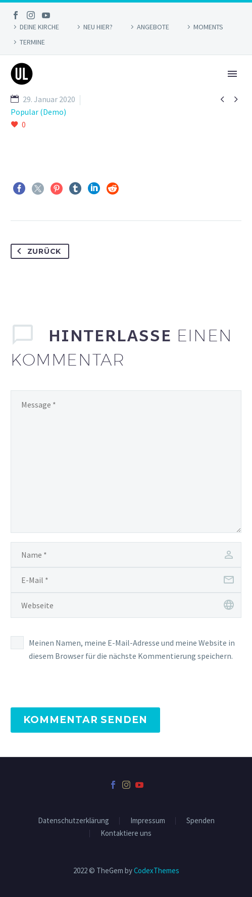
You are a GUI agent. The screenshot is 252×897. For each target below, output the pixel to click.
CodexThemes (156, 870)
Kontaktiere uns (126, 833)
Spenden (200, 821)
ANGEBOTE (153, 26)
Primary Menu (232, 74)
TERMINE (32, 42)
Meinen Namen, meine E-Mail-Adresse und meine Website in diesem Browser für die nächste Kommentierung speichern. (132, 649)
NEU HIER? (98, 26)
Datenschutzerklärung (73, 821)
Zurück (37, 251)
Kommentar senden (85, 720)
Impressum (147, 821)
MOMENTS (208, 26)
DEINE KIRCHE (39, 26)
